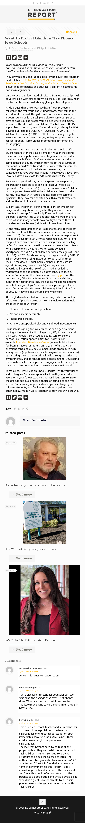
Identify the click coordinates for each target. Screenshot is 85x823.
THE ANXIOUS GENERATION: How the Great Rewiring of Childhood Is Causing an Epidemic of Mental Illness (42, 82)
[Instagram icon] (48, 3)
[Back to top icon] (42, 802)
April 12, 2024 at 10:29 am (28, 671)
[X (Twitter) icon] (37, 3)
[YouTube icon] (41, 3)
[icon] (52, 3)
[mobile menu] (81, 11)
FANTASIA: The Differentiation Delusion (31, 640)
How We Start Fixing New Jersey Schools (30, 549)
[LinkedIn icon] (45, 3)
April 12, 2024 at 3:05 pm (28, 723)
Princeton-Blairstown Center (32, 342)
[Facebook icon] (34, 3)
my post (61, 275)
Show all (71, 32)
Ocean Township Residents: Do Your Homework (35, 485)
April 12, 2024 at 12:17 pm (28, 691)
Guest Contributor (22, 48)
